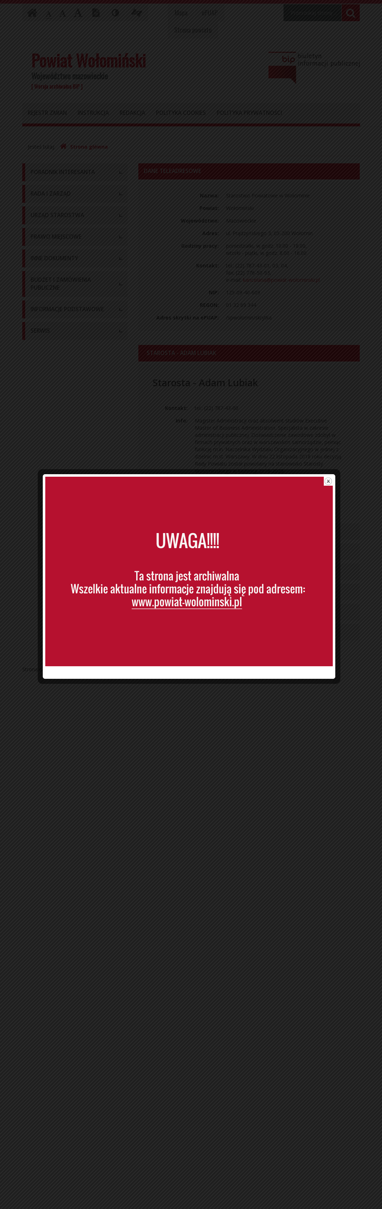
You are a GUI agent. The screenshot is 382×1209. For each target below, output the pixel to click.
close (330, 470)
